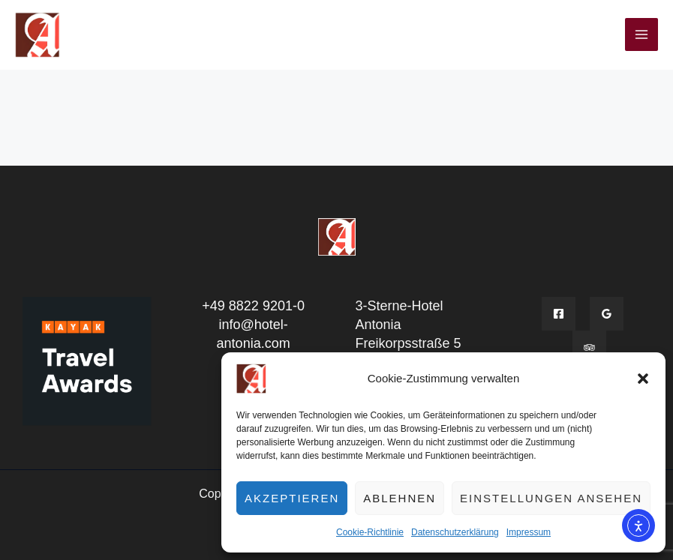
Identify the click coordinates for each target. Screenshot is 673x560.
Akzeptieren (292, 498)
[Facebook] (558, 314)
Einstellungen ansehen (551, 498)
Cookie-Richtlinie (370, 532)
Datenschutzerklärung (455, 532)
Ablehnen (399, 498)
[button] (642, 378)
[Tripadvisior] (589, 347)
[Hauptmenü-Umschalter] (641, 34)
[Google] (606, 314)
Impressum (528, 532)
